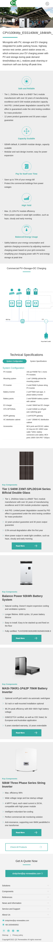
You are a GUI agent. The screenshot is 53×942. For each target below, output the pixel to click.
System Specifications (38, 361)
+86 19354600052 (10, 924)
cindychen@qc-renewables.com (26, 873)
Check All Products (18, 847)
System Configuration (15, 361)
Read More (20, 546)
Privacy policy (18, 935)
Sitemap (5, 935)
